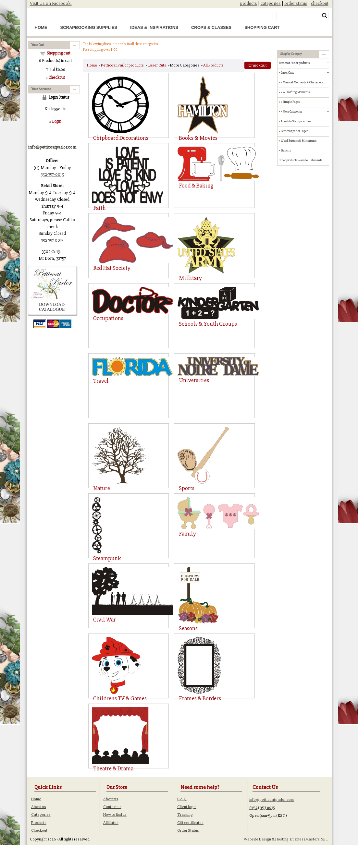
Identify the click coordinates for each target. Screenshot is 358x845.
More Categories (292, 112)
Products (38, 822)
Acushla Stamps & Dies (296, 121)
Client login (186, 806)
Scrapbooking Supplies (88, 27)
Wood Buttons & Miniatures (298, 141)
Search (324, 15)
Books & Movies (198, 137)
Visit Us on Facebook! (51, 3)
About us (38, 806)
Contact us (112, 806)
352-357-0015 (52, 174)
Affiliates (110, 822)
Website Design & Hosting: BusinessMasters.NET (286, 839)
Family (187, 533)
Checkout (39, 830)
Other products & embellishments (300, 160)
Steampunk (107, 558)
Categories (41, 814)
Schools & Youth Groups (208, 323)
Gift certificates (190, 822)
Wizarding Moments (296, 92)
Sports (186, 488)
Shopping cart (58, 53)
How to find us (115, 814)
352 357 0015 (52, 240)
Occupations (108, 318)
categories (271, 3)
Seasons (188, 628)
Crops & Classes (211, 27)
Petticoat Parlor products (122, 65)
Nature (101, 488)
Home (41, 27)
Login (56, 121)
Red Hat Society (111, 268)
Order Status (188, 830)
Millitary (190, 278)
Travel (101, 380)
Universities (194, 380)
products (248, 3)
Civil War (104, 619)
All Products (213, 65)
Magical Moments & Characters (303, 82)
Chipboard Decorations (120, 137)
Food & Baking (196, 185)
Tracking (185, 814)
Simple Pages (291, 102)
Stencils (286, 150)
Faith (99, 207)
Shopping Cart (261, 27)
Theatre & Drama (113, 768)
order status (295, 3)
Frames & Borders (200, 698)
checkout (319, 3)
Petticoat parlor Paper (294, 131)
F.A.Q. (182, 799)
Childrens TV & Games (120, 698)
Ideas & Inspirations (154, 27)
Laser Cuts (157, 65)
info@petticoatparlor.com (271, 799)
